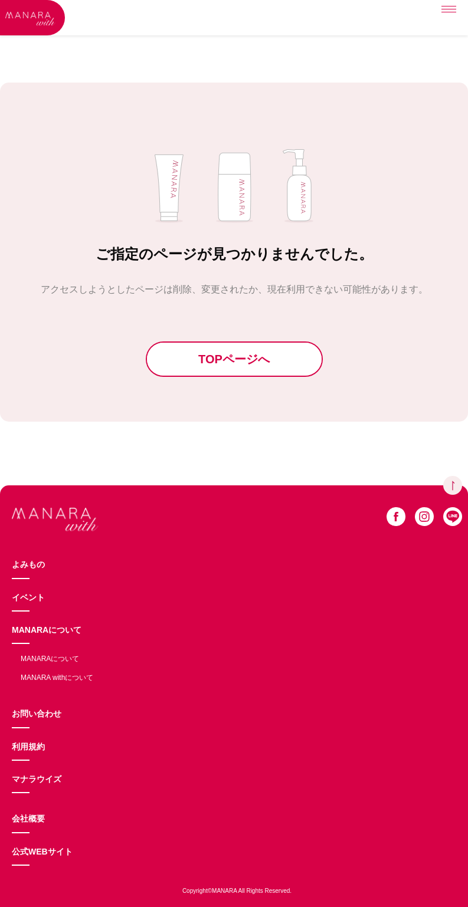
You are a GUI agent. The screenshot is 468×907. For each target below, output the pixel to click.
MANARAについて (46, 630)
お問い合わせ (36, 713)
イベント (28, 597)
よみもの (28, 564)
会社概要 (28, 818)
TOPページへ (234, 359)
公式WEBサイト (42, 851)
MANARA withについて (57, 677)
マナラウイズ (36, 779)
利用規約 (28, 746)
